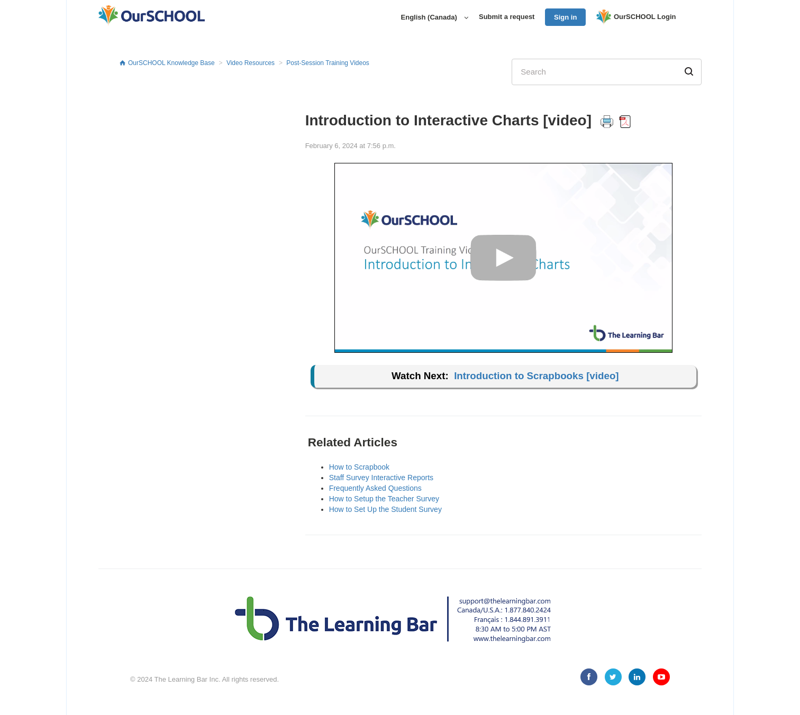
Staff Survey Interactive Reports (381, 477)
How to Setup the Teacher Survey (384, 498)
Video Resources (250, 63)
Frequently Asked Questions (375, 488)
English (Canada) (430, 17)
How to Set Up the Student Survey (385, 509)
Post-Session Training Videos (327, 63)
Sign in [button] (565, 17)
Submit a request (506, 17)
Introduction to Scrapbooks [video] (536, 375)
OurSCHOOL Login (636, 17)
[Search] (607, 72)
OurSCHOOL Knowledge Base (171, 63)
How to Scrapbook (359, 467)
